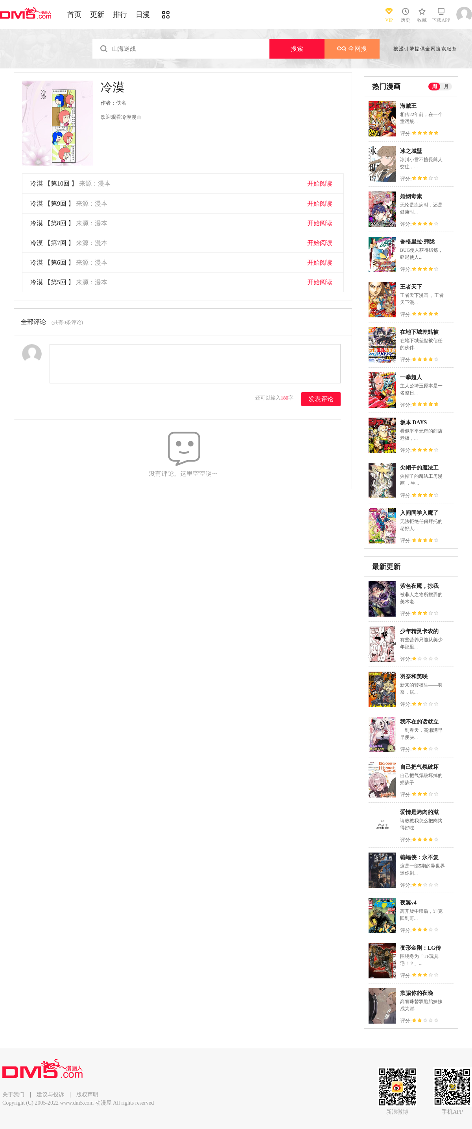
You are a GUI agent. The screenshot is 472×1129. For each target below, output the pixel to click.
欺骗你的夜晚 (416, 993)
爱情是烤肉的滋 (419, 812)
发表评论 (321, 399)
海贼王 (408, 106)
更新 (97, 14)
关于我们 (13, 1095)
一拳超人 (411, 377)
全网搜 (352, 48)
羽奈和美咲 (414, 677)
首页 (74, 14)
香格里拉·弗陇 (417, 242)
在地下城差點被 (419, 332)
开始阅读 (319, 183)
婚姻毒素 (411, 196)
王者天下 (411, 287)
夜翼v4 (408, 903)
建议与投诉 (50, 1095)
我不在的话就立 (419, 722)
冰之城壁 (411, 151)
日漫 (143, 14)
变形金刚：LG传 (420, 948)
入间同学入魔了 (419, 513)
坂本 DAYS (413, 422)
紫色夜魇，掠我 (419, 586)
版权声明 (87, 1095)
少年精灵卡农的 (419, 631)
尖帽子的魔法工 (419, 468)
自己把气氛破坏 (419, 767)
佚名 (121, 103)
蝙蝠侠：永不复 (419, 857)
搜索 (297, 48)
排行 (120, 14)
